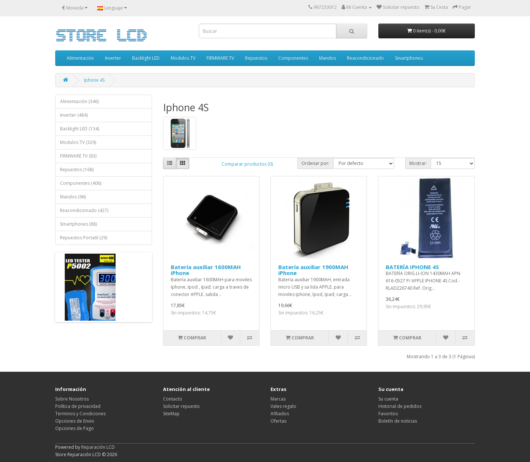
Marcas (278, 399)
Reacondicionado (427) (84, 210)
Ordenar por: (315, 163)
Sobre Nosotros (72, 399)
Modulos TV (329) (78, 142)
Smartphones (409, 58)
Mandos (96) (73, 197)
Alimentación (80, 58)
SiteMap (171, 413)
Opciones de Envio (74, 421)
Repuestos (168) (76, 169)
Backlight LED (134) (79, 129)
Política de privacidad (77, 406)
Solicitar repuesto (181, 406)
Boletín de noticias (397, 421)
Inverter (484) (74, 115)
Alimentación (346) (79, 101)
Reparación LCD (98, 447)
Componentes (293, 58)
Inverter (113, 58)
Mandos (327, 58)
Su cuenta (388, 399)
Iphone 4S (94, 80)
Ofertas (278, 421)
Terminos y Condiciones (80, 413)
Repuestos (256, 58)
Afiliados (280, 413)
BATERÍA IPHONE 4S (412, 267)
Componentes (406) (80, 183)
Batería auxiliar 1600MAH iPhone (206, 270)
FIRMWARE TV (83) (78, 156)
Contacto (172, 399)
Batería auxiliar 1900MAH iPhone (313, 270)
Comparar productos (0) (247, 164)
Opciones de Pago (74, 428)
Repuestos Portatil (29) (83, 237)
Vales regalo (283, 406)
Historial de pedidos (399, 406)
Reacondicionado (365, 58)
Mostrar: (418, 163)
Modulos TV (183, 58)
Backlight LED (146, 58)
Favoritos (388, 413)
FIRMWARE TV (220, 58)
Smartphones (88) (78, 224)
